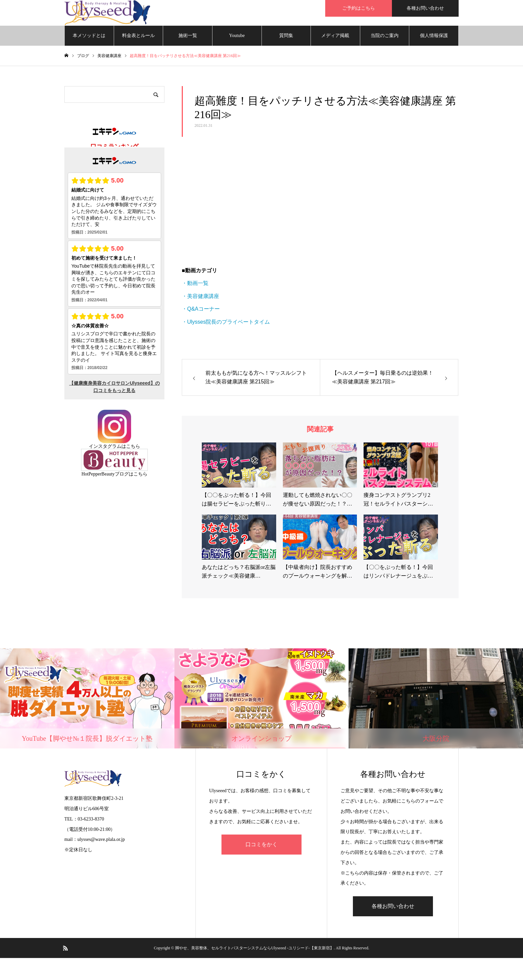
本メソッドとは (89, 36)
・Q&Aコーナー (201, 310)
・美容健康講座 (200, 297)
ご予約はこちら (358, 8)
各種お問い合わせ (425, 8)
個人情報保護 (434, 36)
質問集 (286, 36)
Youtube (237, 36)
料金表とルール (138, 36)
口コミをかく (261, 846)
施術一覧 (187, 36)
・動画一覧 (195, 284)
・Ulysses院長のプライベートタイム (226, 323)
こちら (133, 447)
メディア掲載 (335, 36)
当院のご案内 (385, 36)
